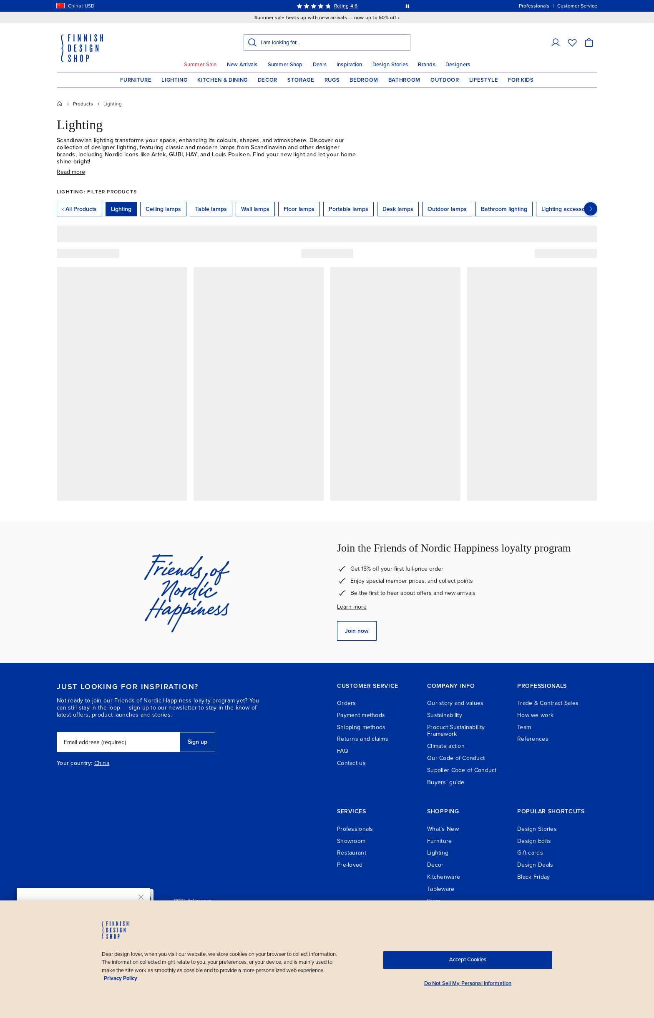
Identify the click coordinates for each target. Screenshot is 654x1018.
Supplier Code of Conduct (462, 770)
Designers (457, 64)
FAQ (342, 751)
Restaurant (351, 852)
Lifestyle (483, 80)
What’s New (443, 828)
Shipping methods (361, 727)
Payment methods (361, 715)
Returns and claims (362, 738)
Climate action (446, 746)
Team (524, 727)
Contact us (351, 763)
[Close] (141, 897)
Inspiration (349, 64)
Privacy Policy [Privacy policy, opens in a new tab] (120, 978)
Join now (357, 630)
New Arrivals (242, 64)
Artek (158, 154)
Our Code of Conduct (456, 758)
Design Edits (534, 841)
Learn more (352, 606)
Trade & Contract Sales (548, 703)
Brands (426, 64)
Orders (346, 703)
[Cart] (589, 43)
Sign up (197, 741)
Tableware (441, 889)
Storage (300, 80)
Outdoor (444, 80)
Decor (267, 80)
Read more (71, 172)
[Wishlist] (572, 43)
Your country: (75, 763)
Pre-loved (350, 864)
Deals (320, 64)
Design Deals (535, 864)
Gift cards (530, 852)
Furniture (135, 80)
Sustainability (444, 715)
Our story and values (455, 703)
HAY (191, 154)
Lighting (174, 80)
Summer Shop (285, 64)
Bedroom (364, 80)
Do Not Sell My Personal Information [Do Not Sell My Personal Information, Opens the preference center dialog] (468, 983)
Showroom (351, 841)
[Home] (60, 104)
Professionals (355, 828)
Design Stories (390, 64)
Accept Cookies (467, 959)
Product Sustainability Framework (456, 731)
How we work (535, 715)
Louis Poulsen (231, 154)
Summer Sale (200, 64)
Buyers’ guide (446, 782)
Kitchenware (443, 876)
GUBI (176, 154)
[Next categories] (590, 209)
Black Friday (533, 876)
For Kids (520, 80)
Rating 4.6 (345, 6)
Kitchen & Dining (222, 80)
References (532, 738)
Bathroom (404, 80)
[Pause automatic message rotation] (407, 6)
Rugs (332, 80)
